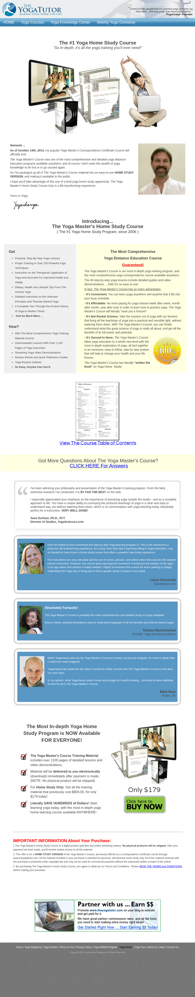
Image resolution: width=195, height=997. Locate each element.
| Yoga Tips (139, 947)
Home (19, 947)
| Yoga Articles (49, 947)
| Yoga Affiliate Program (105, 947)
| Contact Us (172, 947)
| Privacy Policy (83, 947)
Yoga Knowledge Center (70, 22)
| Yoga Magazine (32, 947)
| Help (161, 947)
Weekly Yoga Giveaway (116, 22)
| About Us (151, 947)
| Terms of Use (66, 947)
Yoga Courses (32, 22)
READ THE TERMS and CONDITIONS (160, 866)
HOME (8, 22)
